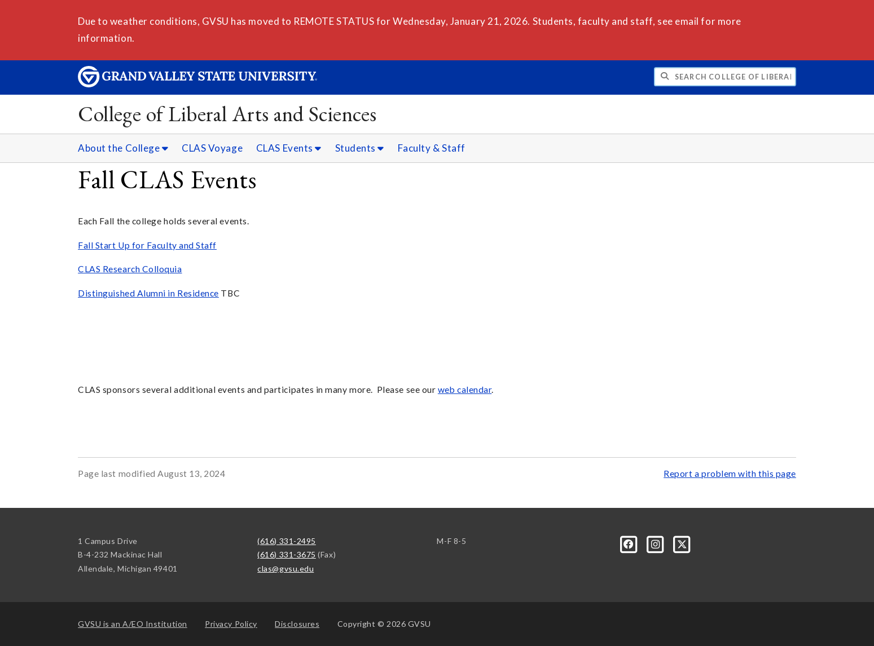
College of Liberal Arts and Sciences (227, 113)
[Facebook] (630, 543)
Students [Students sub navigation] (359, 148)
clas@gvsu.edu (285, 568)
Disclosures (297, 624)
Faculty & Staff (431, 148)
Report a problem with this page (730, 473)
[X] (682, 543)
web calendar (464, 389)
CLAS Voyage (212, 148)
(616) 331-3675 (286, 554)
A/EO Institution (132, 624)
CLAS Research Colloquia (130, 269)
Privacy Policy (231, 624)
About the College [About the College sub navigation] (123, 148)
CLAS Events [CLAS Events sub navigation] (289, 148)
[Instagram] (656, 543)
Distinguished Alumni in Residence (148, 293)
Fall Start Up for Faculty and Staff (147, 245)
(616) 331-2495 (286, 541)
